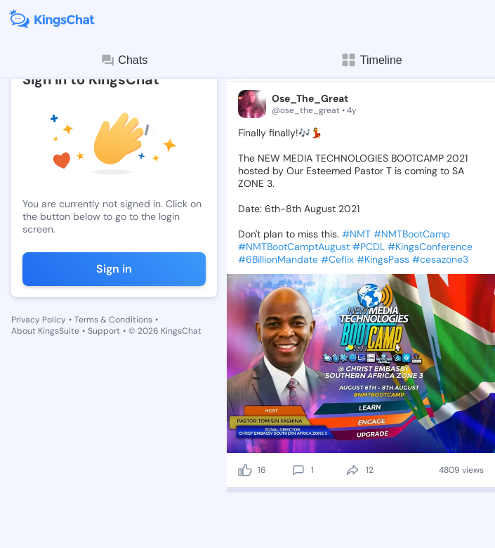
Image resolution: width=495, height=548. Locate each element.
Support (104, 331)
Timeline (371, 60)
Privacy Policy (38, 319)
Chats (123, 60)
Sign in (114, 268)
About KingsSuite (45, 331)
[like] (245, 470)
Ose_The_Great (310, 98)
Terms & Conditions (113, 319)
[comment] (298, 470)
